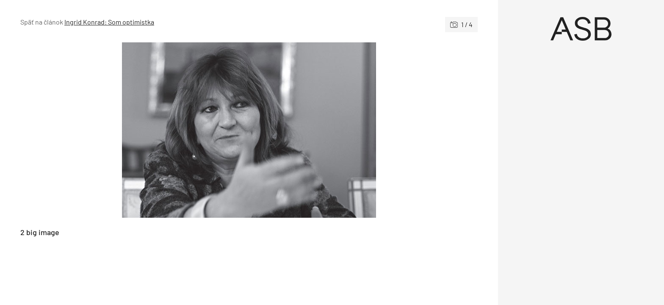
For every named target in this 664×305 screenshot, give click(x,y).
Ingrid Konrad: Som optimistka (109, 22)
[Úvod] (581, 29)
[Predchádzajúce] (134, 130)
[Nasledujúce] (363, 130)
